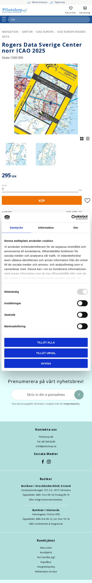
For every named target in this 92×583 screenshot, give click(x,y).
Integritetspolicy (46, 566)
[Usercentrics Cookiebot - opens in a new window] (71, 217)
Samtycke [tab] (16, 227)
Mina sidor (46, 547)
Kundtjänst (46, 552)
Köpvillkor (46, 562)
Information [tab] (46, 227)
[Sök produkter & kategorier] (44, 19)
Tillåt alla (46, 342)
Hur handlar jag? (46, 557)
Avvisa (46, 363)
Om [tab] (75, 227)
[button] (5, 19)
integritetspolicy (72, 403)
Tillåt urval (46, 352)
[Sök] (87, 19)
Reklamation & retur (46, 571)
